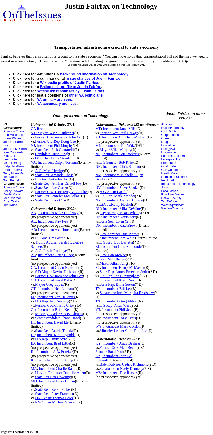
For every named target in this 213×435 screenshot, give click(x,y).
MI (97, 137)
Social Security (171, 198)
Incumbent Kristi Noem (119, 280)
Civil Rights (168, 131)
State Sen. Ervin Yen (115, 221)
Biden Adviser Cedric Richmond (124, 364)
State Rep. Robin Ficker (53, 390)
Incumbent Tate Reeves (120, 373)
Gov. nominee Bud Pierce (119, 234)
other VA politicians (86, 95)
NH (98, 167)
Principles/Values (172, 194)
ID (33, 343)
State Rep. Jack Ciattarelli (54, 150)
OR (97, 225)
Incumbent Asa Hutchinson (58, 230)
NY (97, 200)
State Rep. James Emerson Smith (124, 272)
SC (97, 268)
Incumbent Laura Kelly (55, 360)
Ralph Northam (13, 166)
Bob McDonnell (13, 135)
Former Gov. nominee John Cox (59, 137)
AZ (33, 255)
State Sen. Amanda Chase (54, 175)
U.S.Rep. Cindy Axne (51, 339)
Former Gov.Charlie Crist (54, 305)
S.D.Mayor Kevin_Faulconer (52, 133)
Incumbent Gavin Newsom (58, 268)
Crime (165, 138)
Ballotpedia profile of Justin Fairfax (70, 87)
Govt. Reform (170, 166)
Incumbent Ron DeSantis (56, 297)
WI (97, 318)
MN (98, 145)
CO (33, 280)
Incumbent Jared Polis (54, 280)
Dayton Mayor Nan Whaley (120, 213)
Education (168, 145)
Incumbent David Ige (53, 322)
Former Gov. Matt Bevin (118, 347)
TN (97, 289)
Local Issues (169, 191)
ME (98, 129)
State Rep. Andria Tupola (54, 331)
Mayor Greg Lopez (49, 284)
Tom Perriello (12, 180)
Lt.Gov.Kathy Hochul (116, 204)
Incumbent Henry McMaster (123, 268)
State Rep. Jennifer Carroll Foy (58, 183)
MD (34, 381)
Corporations (170, 135)
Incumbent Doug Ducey (56, 255)
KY (97, 343)
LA (97, 356)
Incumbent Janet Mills (119, 129)
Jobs (164, 187)
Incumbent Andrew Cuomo (123, 200)
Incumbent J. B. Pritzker (54, 352)
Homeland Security (174, 177)
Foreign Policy (170, 159)
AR (33, 230)
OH (98, 209)
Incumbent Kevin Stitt (119, 217)
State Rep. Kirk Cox (50, 200)
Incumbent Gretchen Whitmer (124, 137)
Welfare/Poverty (172, 208)
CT (33, 289)
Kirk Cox (9, 156)
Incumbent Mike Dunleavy (58, 213)
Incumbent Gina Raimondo (121, 246)
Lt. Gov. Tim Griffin (50, 238)
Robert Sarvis (12, 170)
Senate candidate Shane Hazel (57, 318)
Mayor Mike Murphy (115, 150)
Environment (169, 152)
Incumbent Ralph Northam (58, 162)
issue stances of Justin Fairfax (93, 78)
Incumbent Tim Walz (119, 145)
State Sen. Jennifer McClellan (57, 196)
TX (97, 301)
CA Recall (38, 129)
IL (32, 352)
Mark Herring (12, 163)
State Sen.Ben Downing (53, 377)
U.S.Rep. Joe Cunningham (119, 276)
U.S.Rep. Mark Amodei (117, 196)
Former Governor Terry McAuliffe (61, 192)
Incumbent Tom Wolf (118, 238)
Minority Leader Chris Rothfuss (124, 331)
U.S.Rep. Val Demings (52, 301)
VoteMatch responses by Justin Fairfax (70, 91)
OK (98, 217)
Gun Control (169, 170)
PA (97, 238)
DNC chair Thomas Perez (54, 398)
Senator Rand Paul (109, 352)
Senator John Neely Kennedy (121, 368)
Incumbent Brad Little (53, 343)
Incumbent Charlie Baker (58, 368)
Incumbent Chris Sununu (121, 167)
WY (98, 326)
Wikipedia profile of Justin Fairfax (69, 83)
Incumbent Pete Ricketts (120, 154)
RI (97, 246)
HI (33, 322)
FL (33, 297)
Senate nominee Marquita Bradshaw (127, 293)
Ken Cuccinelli (13, 152)
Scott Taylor (11, 201)
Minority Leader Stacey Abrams (59, 314)
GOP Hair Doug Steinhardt (55, 158)
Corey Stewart (13, 191)
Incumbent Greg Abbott (120, 301)
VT (97, 310)
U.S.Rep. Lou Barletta (116, 242)
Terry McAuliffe (13, 173)
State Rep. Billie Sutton (117, 284)
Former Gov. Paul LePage (119, 133)
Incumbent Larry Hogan (57, 381)
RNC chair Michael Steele (54, 402)
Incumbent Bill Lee (116, 289)
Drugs (165, 142)
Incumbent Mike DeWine (122, 209)
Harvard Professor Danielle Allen (60, 373)
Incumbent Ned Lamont (55, 289)
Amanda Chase (13, 131)
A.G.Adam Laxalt (113, 192)
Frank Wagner (13, 138)
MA (34, 368)
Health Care (169, 173)
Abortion (166, 124)
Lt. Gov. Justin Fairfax (52, 179)
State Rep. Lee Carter (51, 188)
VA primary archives (54, 99)
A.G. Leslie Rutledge (51, 251)
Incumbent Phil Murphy (55, 145)
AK (33, 213)
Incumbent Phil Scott (118, 310)
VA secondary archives (57, 104)
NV (97, 188)
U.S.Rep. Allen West (115, 305)
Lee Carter (10, 159)
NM (98, 175)
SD (97, 280)
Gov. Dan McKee (113, 255)
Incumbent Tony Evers (119, 318)
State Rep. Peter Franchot (54, 394)
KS (33, 360)
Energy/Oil (168, 149)
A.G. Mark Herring (49, 171)
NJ (33, 145)
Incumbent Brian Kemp (55, 310)
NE (97, 154)
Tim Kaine (10, 177)
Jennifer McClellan (15, 149)
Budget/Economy (172, 127)
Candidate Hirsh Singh (52, 154)
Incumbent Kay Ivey (53, 221)
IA (33, 335)
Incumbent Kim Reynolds (56, 335)
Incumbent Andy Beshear (122, 343)
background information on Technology (94, 74)
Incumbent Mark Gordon (122, 326)
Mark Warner (12, 198)
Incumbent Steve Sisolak (121, 188)
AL (33, 221)
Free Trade (168, 163)
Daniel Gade (11, 194)
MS (98, 373)
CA (33, 268)
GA (33, 310)
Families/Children (173, 156)
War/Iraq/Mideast (172, 205)
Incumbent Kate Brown (120, 225)
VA (33, 162)
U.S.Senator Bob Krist (116, 162)
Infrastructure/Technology (178, 184)
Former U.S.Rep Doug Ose (55, 141)
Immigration (169, 180)
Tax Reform (169, 201)
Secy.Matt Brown (113, 259)
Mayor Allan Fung (113, 263)
